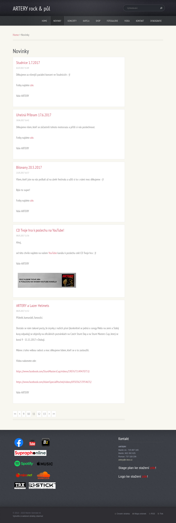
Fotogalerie (112, 20)
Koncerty (72, 20)
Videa (127, 20)
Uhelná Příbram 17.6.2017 (33, 114)
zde (31, 85)
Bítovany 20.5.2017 (29, 167)
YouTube (52, 253)
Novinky (57, 20)
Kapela (86, 20)
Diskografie (156, 20)
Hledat (160, 8)
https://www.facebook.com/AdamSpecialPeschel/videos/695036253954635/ (54, 382)
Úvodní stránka (123, 514)
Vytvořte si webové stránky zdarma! (28, 516)
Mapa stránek (140, 514)
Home (44, 20)
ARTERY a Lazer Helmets (32, 305)
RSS (153, 514)
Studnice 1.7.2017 (28, 62)
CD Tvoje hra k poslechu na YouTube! (40, 230)
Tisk (161, 514)
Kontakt (140, 20)
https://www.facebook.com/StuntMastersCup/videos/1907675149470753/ (53, 371)
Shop (98, 20)
